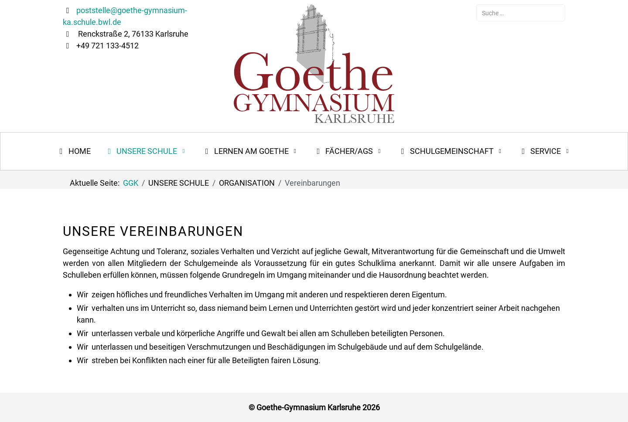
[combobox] (520, 12)
